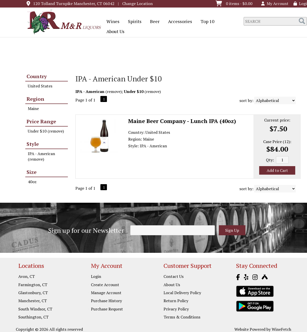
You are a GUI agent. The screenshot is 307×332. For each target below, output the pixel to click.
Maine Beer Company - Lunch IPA (182, 121)
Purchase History (106, 300)
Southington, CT (33, 317)
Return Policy (176, 300)
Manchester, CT (32, 300)
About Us (113, 31)
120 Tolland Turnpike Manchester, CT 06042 (73, 3)
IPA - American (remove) (41, 156)
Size (32, 172)
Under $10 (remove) (46, 131)
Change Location (137, 3)
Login (96, 276)
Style (33, 144)
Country (37, 76)
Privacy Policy (176, 309)
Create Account (105, 284)
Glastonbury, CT (33, 292)
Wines (111, 21)
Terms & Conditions (182, 317)
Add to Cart (277, 170)
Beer (153, 21)
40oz (32, 181)
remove (113, 91)
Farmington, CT (32, 284)
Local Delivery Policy (182, 292)
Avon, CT (26, 276)
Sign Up (232, 230)
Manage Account (106, 292)
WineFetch (281, 329)
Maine (33, 108)
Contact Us (174, 276)
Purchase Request (107, 309)
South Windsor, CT (35, 309)
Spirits (133, 21)
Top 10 (205, 21)
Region (35, 98)
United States (40, 86)
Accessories (178, 21)
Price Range (41, 121)
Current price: (277, 120)
